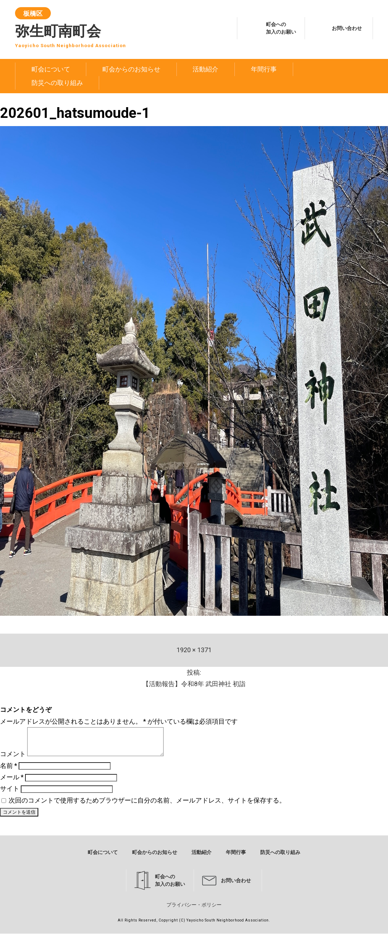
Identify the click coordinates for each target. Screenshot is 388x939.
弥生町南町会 (70, 29)
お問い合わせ (347, 28)
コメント (13, 759)
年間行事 (264, 69)
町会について (50, 69)
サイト (9, 794)
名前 (8, 771)
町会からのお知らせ (131, 69)
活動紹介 (205, 69)
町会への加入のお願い (281, 28)
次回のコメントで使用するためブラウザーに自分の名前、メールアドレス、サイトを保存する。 (147, 805)
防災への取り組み (57, 82)
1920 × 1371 (194, 650)
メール (12, 782)
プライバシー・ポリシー (194, 910)
